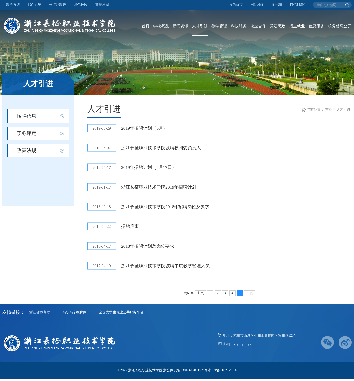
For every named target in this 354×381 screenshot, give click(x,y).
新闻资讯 (180, 26)
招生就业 (297, 26)
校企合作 (258, 26)
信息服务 (316, 26)
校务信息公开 (340, 26)
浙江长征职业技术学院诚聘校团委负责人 (161, 148)
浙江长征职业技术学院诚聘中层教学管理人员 (166, 267)
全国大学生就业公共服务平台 (121, 314)
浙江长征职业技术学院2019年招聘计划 (159, 188)
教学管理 (219, 26)
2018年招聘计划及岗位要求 (148, 247)
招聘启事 (130, 227)
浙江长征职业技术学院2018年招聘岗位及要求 (166, 207)
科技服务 (239, 26)
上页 (200, 295)
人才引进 (200, 26)
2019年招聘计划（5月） (145, 128)
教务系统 (13, 5)
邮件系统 (34, 5)
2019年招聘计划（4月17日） (149, 168)
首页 (145, 26)
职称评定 (26, 133)
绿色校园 (81, 5)
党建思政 (277, 26)
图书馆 (277, 5)
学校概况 (161, 26)
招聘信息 (26, 116)
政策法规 (26, 150)
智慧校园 (102, 5)
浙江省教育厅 (40, 314)
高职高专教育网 (74, 314)
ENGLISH (297, 5)
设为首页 (236, 5)
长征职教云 (57, 5)
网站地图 (257, 5)
